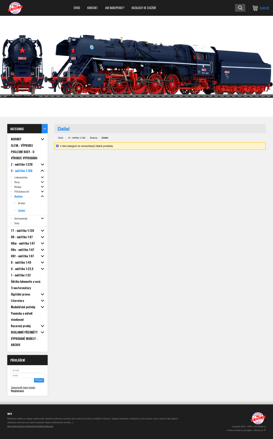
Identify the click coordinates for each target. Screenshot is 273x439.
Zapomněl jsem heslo (23, 387)
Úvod (77, 8)
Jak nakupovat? (114, 8)
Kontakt (92, 8)
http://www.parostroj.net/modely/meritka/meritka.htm (30, 426)
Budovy (93, 138)
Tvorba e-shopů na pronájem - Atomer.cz (246, 430)
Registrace (17, 390)
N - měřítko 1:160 (76, 138)
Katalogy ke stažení (144, 8)
